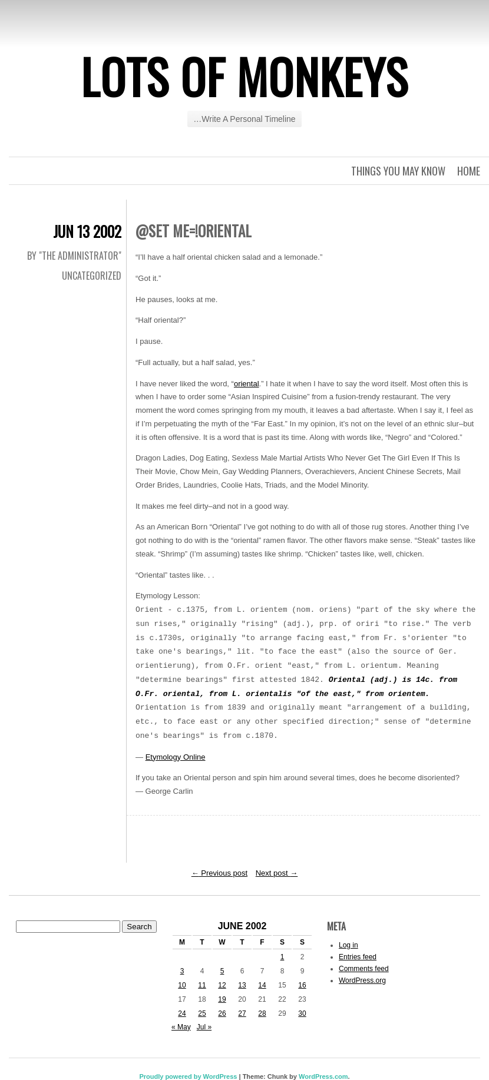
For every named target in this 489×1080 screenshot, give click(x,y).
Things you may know (398, 170)
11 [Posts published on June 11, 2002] (202, 985)
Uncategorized (91, 276)
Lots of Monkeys (244, 76)
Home (468, 170)
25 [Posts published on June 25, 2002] (202, 1013)
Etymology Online (176, 757)
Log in (348, 945)
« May (181, 1027)
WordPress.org (362, 980)
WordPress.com (323, 1076)
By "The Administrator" (74, 256)
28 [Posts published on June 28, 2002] (262, 1013)
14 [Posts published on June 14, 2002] (262, 985)
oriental (246, 383)
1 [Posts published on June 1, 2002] (282, 957)
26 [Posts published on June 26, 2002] (222, 1013)
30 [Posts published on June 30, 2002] (302, 1013)
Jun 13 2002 (87, 231)
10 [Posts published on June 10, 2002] (182, 985)
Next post (277, 873)
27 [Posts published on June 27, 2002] (242, 1013)
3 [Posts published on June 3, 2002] (182, 971)
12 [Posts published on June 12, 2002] (222, 985)
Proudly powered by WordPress (188, 1076)
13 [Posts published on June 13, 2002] (242, 985)
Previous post (219, 873)
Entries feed (357, 957)
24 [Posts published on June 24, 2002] (182, 1013)
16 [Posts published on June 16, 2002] (302, 985)
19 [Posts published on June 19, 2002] (222, 999)
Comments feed (364, 969)
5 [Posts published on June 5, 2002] (222, 971)
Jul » (204, 1027)
